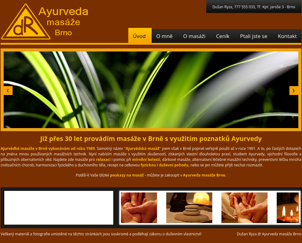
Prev (8, 90)
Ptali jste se (253, 36)
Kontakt (287, 36)
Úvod (139, 36)
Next (293, 90)
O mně (164, 36)
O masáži (194, 36)
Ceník (223, 36)
